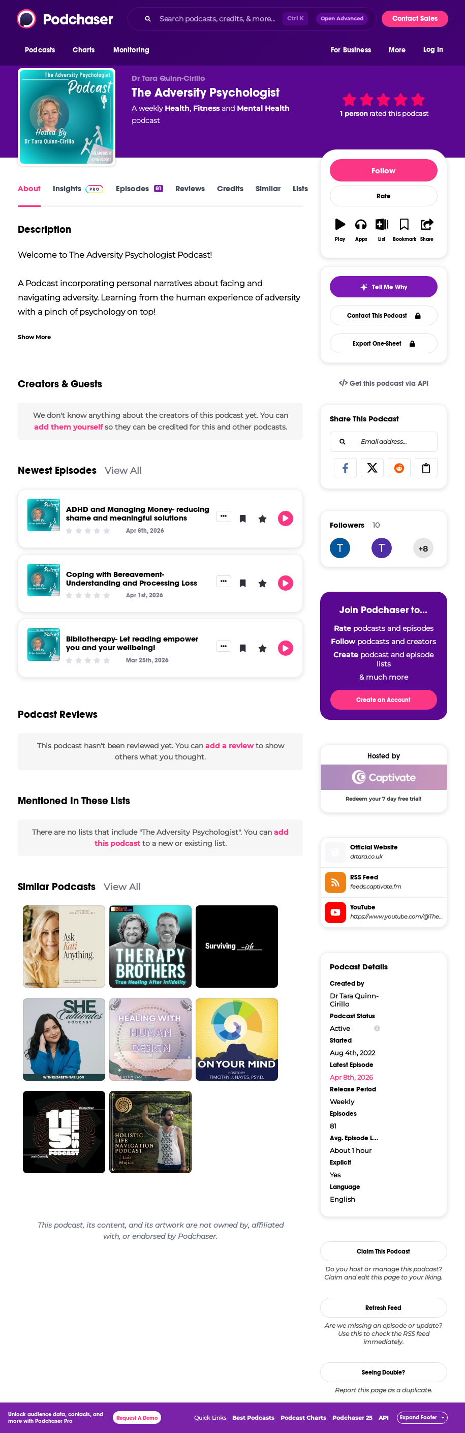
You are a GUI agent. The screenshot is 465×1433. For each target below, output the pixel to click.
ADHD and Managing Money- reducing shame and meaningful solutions (137, 513)
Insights (67, 188)
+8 (423, 549)
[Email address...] (383, 441)
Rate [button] (384, 196)
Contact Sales (415, 18)
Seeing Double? (383, 1372)
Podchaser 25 (352, 1417)
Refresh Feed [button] (383, 1308)
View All (123, 470)
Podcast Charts (303, 1417)
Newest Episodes (57, 470)
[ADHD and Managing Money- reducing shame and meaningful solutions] (43, 515)
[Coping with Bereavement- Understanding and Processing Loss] (43, 580)
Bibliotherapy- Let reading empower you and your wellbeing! (132, 643)
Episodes (139, 188)
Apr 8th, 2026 (351, 1077)
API (384, 1417)
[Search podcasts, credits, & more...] (219, 19)
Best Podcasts (253, 1417)
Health (177, 108)
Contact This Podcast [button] (384, 315)
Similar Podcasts (57, 886)
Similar (268, 188)
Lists (300, 188)
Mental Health (263, 108)
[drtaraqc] (340, 548)
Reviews (190, 188)
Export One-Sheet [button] (384, 343)
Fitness (206, 108)
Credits (230, 188)
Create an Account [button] (383, 700)
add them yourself (68, 427)
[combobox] (252, 19)
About (29, 188)
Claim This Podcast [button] (383, 1251)
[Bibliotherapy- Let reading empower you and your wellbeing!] (43, 644)
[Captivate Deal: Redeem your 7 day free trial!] (384, 785)
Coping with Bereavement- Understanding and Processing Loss (131, 578)
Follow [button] (383, 170)
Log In (433, 49)
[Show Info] (377, 1028)
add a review (229, 745)
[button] (42, 50)
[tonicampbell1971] (381, 548)
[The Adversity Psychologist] (66, 117)
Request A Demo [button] (137, 1418)
